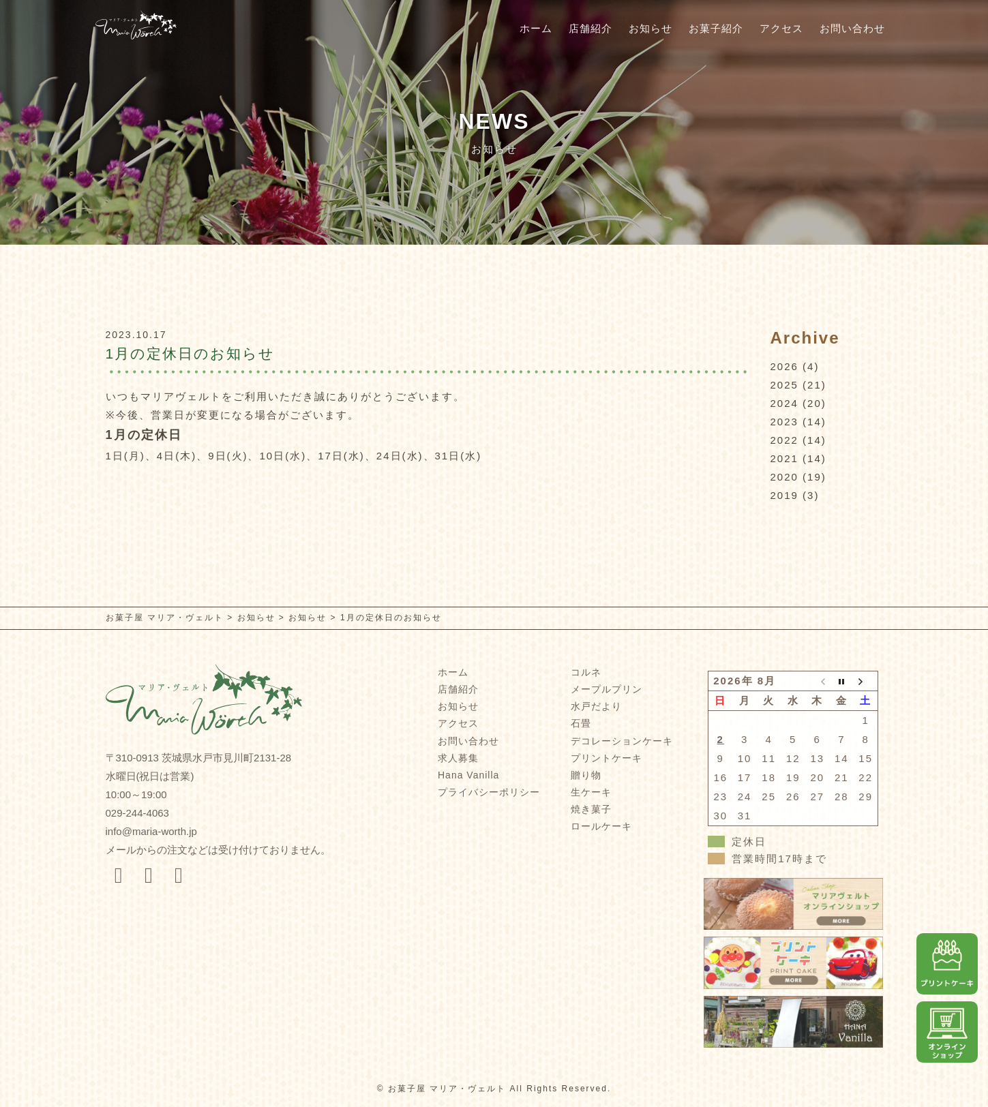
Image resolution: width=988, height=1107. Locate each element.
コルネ (586, 672)
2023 (784, 421)
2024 (784, 403)
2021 (784, 458)
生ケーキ (591, 792)
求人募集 (458, 758)
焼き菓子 (591, 809)
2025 (784, 385)
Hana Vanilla (468, 775)
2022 (784, 440)
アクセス (781, 28)
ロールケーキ (601, 826)
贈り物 (586, 775)
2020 (784, 477)
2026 (784, 366)
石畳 (581, 723)
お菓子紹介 (716, 28)
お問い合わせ (852, 28)
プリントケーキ (606, 758)
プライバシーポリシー (489, 792)
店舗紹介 (590, 28)
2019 (784, 495)
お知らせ (650, 28)
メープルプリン (606, 689)
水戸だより (596, 706)
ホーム (536, 28)
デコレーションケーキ (622, 741)
